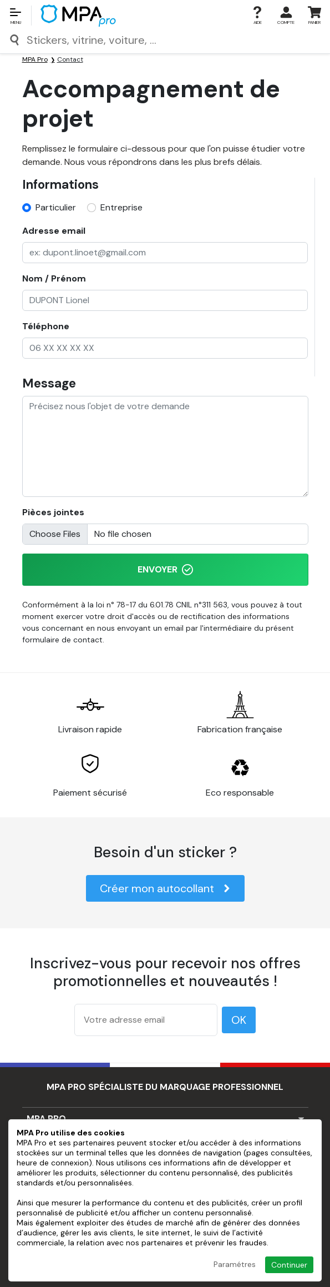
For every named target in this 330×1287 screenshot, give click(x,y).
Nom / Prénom (54, 278)
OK (238, 1020)
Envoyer (165, 569)
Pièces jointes (53, 512)
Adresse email (53, 231)
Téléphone (45, 326)
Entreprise (121, 207)
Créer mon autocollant (165, 888)
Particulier (55, 207)
